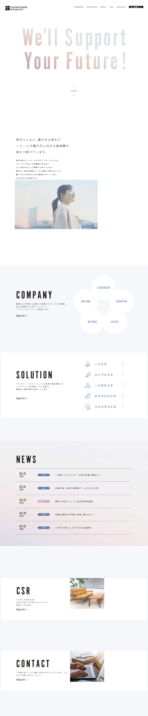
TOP (36, 692)
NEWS (103, 7)
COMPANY (79, 7)
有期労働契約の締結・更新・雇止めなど (74, 471)
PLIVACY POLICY (112, 692)
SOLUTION (92, 7)
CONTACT (121, 7)
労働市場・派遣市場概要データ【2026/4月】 (77, 445)
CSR (111, 7)
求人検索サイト (136, 7)
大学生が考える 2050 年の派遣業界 (73, 484)
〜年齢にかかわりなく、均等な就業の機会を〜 (78, 431)
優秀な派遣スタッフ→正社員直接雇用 (74, 458)
